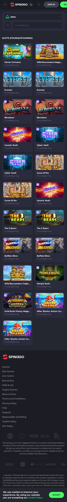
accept (56, 495)
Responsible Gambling (14, 417)
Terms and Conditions (13, 398)
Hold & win (8, 385)
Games (6, 366)
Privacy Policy (9, 403)
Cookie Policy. (35, 497)
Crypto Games (9, 389)
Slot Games (8, 371)
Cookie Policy (9, 421)
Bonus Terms (9, 394)
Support (6, 412)
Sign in (51, 4)
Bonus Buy (8, 380)
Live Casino (8, 376)
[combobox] (33, 17)
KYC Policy (7, 426)
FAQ (4, 408)
